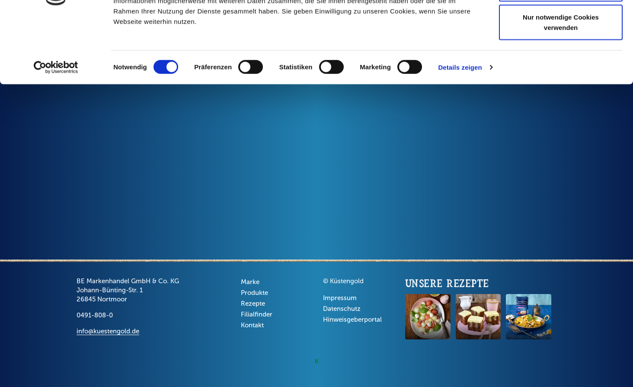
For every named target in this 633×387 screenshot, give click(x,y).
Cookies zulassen (561, 22)
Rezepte (253, 303)
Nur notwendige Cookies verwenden (561, 84)
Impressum (340, 298)
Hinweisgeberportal (352, 319)
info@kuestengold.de (108, 331)
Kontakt (252, 325)
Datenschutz (342, 309)
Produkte (254, 293)
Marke (250, 282)
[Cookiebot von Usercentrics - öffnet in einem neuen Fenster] (56, 129)
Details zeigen (460, 129)
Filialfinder (256, 314)
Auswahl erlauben (560, 51)
